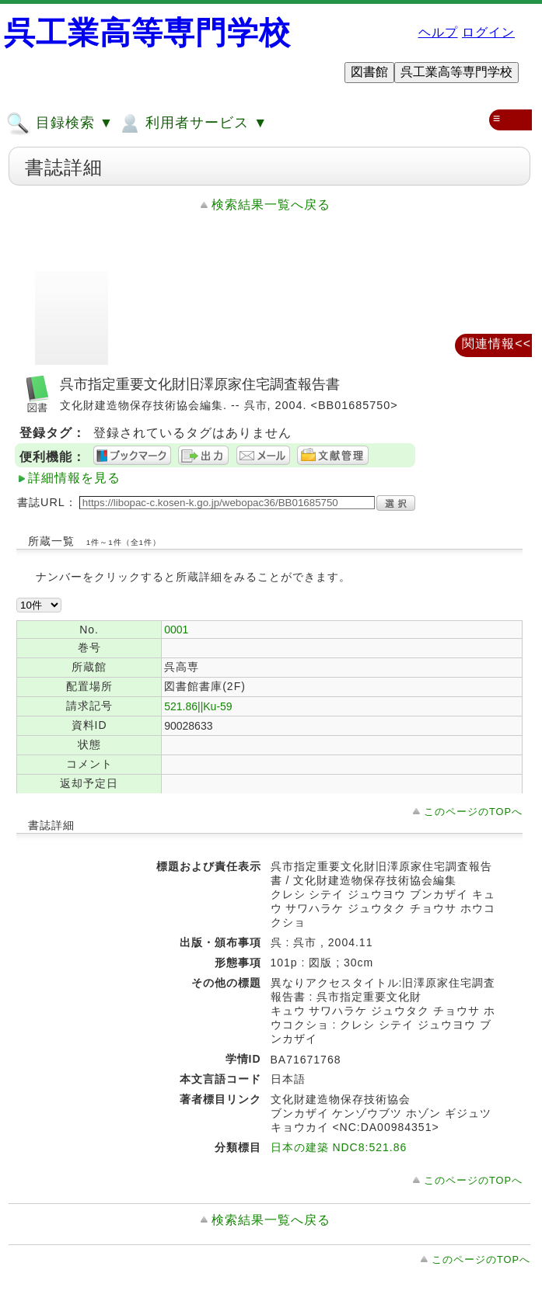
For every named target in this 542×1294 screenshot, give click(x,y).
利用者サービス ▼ (192, 123)
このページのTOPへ (473, 811)
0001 (176, 629)
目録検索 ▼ (60, 123)
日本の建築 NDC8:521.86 (339, 1147)
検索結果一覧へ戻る (271, 204)
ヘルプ (438, 32)
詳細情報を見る (74, 477)
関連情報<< (496, 343)
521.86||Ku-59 (198, 706)
